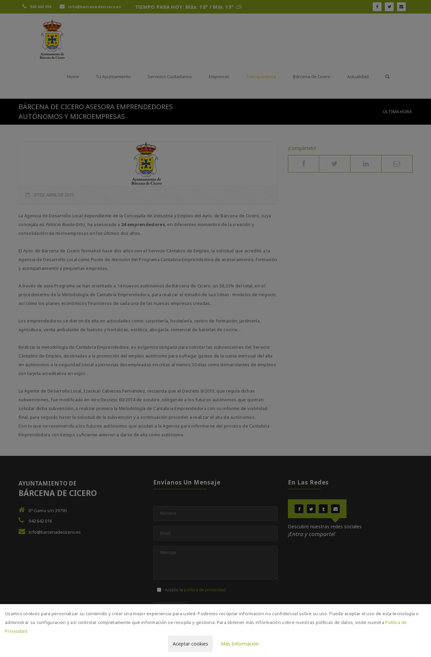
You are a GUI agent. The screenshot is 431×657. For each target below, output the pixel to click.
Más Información (240, 643)
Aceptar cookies (190, 643)
